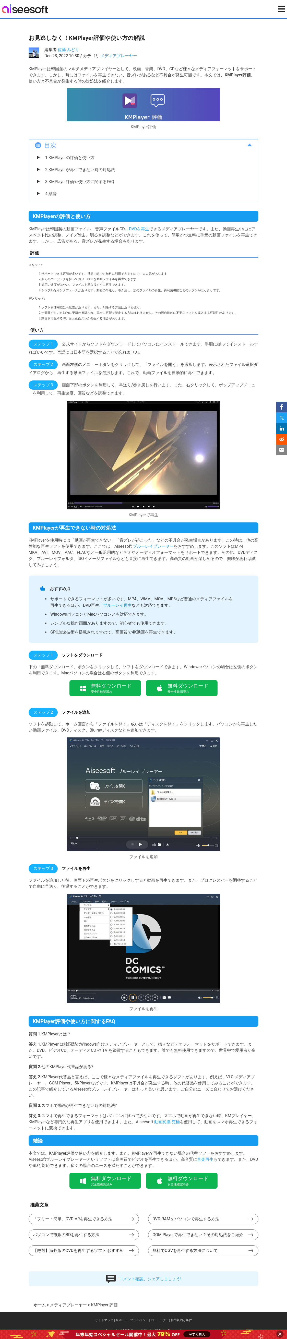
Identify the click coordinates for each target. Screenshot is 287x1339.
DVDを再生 (139, 228)
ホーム (40, 1304)
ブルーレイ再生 (117, 605)
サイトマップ (104, 1320)
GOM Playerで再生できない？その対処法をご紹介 (197, 1234)
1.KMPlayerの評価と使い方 (69, 157)
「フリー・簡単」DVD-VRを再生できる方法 (72, 1218)
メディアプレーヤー (118, 55)
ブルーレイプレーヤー (153, 546)
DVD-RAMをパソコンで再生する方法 (185, 1218)
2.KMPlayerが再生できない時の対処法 (80, 169)
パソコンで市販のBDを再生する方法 (66, 1234)
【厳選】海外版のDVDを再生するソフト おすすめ (78, 1250)
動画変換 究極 (167, 1121)
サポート (122, 1320)
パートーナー (160, 1320)
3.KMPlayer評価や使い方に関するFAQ (79, 181)
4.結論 (51, 193)
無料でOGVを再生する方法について (185, 1250)
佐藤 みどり (68, 49)
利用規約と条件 (181, 1320)
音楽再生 (205, 1159)
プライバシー (139, 1320)
